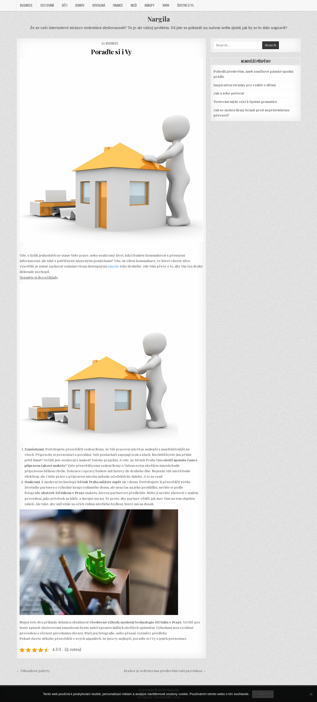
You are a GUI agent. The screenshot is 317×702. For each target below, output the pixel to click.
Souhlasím (262, 694)
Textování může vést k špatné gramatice (245, 102)
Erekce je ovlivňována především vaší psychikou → (165, 671)
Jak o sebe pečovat (228, 93)
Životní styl (185, 5)
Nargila (158, 19)
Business (26, 5)
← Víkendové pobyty (33, 671)
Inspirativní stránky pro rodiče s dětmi (244, 85)
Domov (79, 5)
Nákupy (150, 5)
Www (165, 5)
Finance (118, 5)
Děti (64, 5)
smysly (113, 266)
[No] (310, 694)
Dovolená (98, 5)
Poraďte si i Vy (111, 51)
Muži (134, 5)
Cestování (47, 5)
